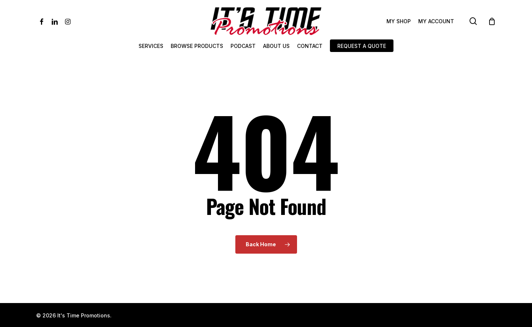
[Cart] (492, 21)
